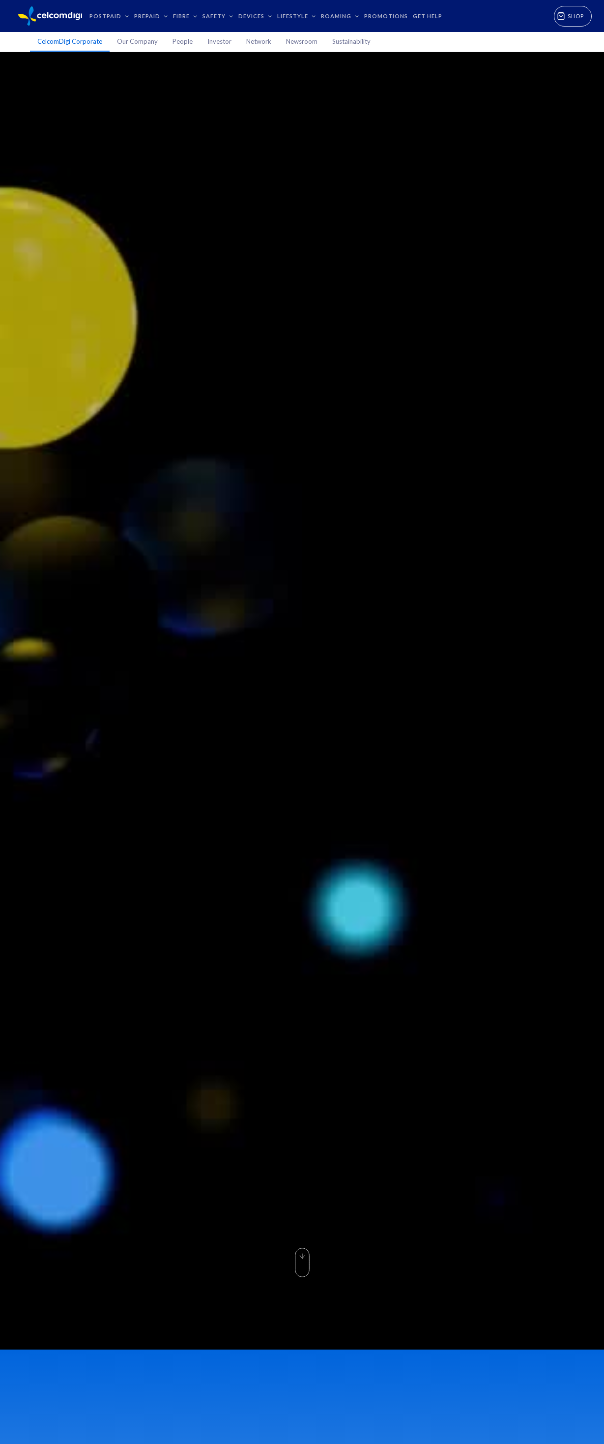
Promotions (386, 16)
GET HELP (427, 16)
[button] (109, 16)
